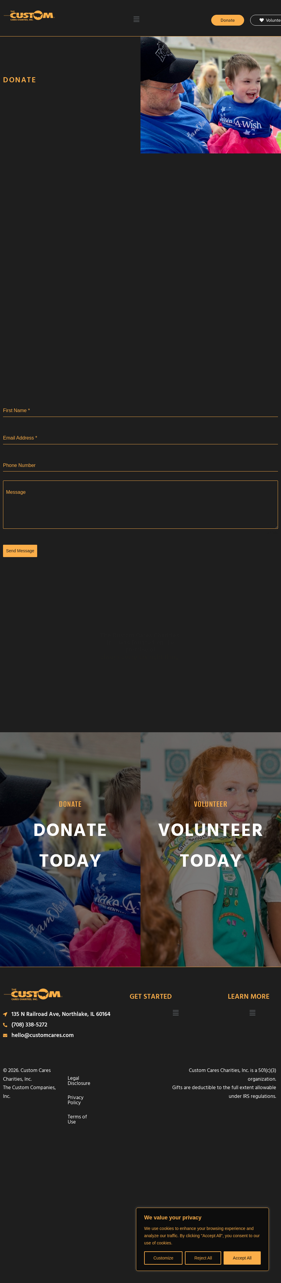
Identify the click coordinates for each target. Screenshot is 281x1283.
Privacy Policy (126, 1075)
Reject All (203, 1258)
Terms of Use (106, 1089)
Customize (163, 1258)
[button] (136, 19)
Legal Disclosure (88, 1075)
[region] (202, 1239)
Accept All (242, 1258)
